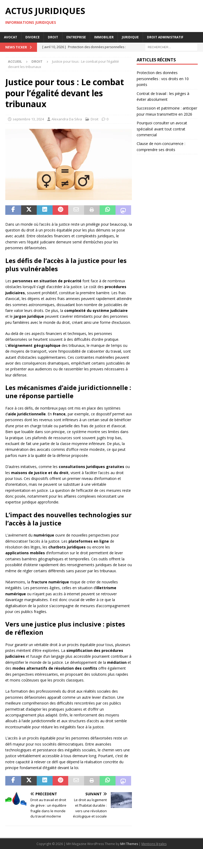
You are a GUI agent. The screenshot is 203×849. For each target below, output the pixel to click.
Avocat (10, 37)
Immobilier (104, 37)
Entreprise (76, 37)
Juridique (130, 37)
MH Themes (129, 844)
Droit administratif (165, 37)
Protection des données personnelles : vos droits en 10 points (163, 78)
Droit (53, 37)
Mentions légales (154, 844)
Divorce (32, 37)
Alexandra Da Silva (67, 119)
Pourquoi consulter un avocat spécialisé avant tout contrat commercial (162, 128)
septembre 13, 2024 (28, 119)
